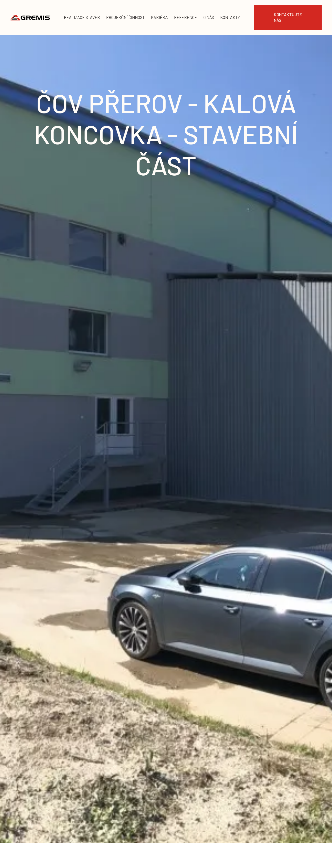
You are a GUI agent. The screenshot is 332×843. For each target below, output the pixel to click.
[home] (30, 17)
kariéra (159, 17)
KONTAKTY (230, 17)
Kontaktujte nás (288, 17)
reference (185, 17)
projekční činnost (125, 17)
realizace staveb (82, 17)
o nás (208, 17)
